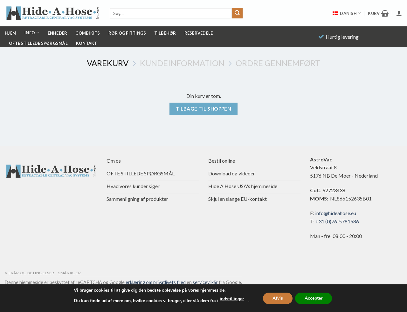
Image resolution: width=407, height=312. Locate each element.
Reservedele (198, 33)
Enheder (57, 33)
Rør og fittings (127, 33)
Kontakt (86, 43)
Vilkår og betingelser (29, 272)
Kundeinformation (182, 63)
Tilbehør (165, 33)
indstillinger (232, 299)
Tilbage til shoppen (203, 109)
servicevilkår (205, 282)
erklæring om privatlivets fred (156, 282)
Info (31, 33)
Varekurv (107, 63)
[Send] (237, 13)
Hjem (10, 33)
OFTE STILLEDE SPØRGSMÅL (38, 43)
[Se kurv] (378, 13)
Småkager (69, 272)
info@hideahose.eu (335, 213)
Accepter (313, 298)
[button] (399, 13)
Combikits (87, 33)
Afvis (277, 298)
